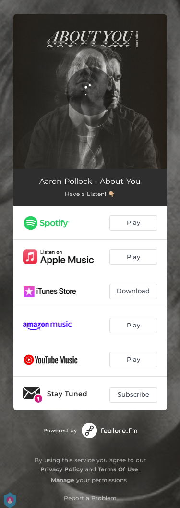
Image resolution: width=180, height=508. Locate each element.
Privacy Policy (61, 469)
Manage (62, 479)
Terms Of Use (118, 469)
